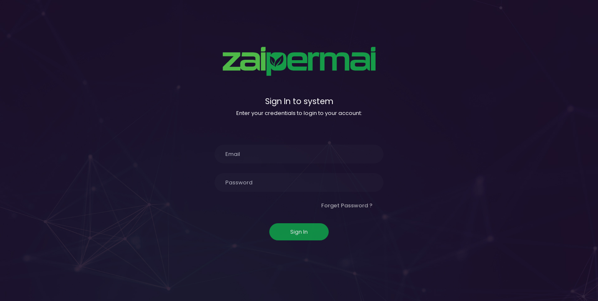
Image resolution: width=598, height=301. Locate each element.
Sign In (299, 232)
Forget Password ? (347, 205)
